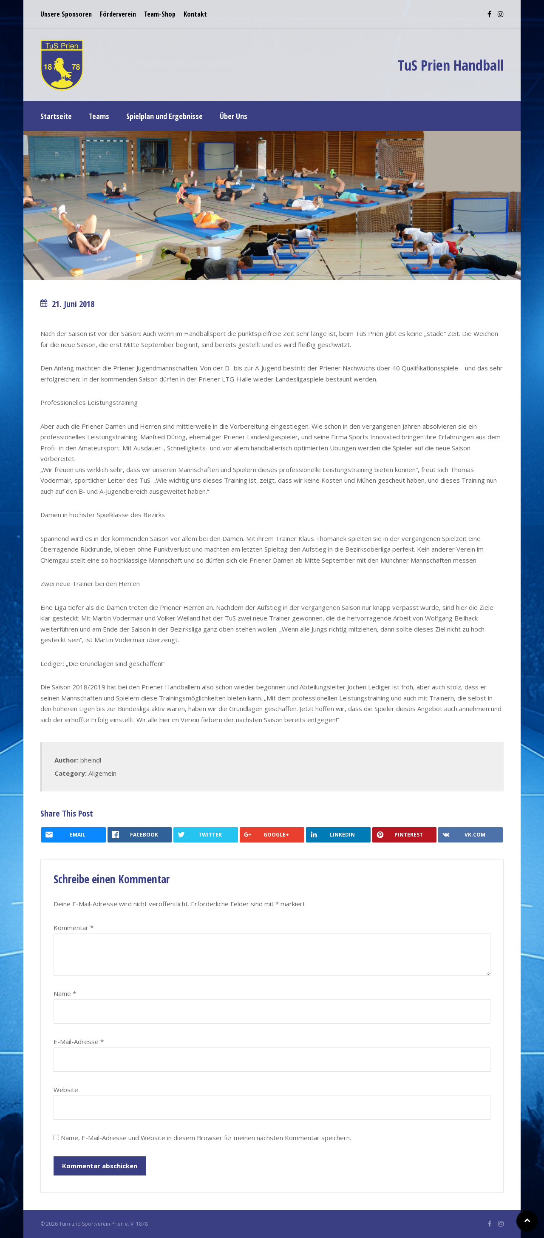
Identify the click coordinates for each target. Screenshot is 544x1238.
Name (65, 993)
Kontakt (195, 14)
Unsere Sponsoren (66, 14)
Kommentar (74, 927)
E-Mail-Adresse (79, 1041)
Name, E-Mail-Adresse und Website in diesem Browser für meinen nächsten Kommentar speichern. (206, 1137)
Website (66, 1089)
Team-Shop (160, 14)
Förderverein (118, 14)
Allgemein (102, 773)
